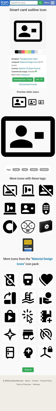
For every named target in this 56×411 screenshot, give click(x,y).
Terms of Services (23, 384)
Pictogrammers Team (29, 59)
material (44, 170)
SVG (39, 80)
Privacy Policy (45, 381)
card (24, 170)
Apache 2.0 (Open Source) (29, 68)
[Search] (40, 3)
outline (33, 170)
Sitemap (36, 384)
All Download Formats (28, 84)
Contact (35, 381)
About (27, 381)
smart (16, 170)
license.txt (25, 75)
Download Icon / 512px (23, 80)
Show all (28, 370)
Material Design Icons (29, 62)
